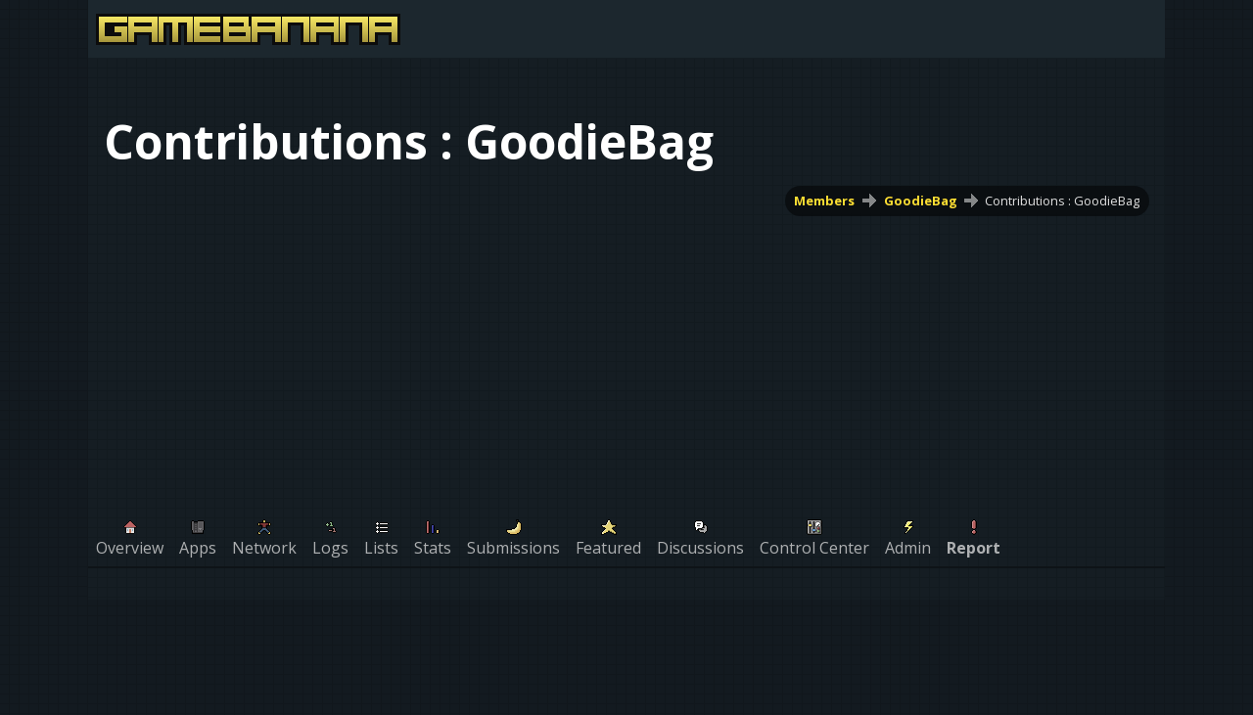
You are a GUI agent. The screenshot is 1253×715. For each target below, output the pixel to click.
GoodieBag (920, 200)
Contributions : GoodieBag (1062, 200)
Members (825, 200)
